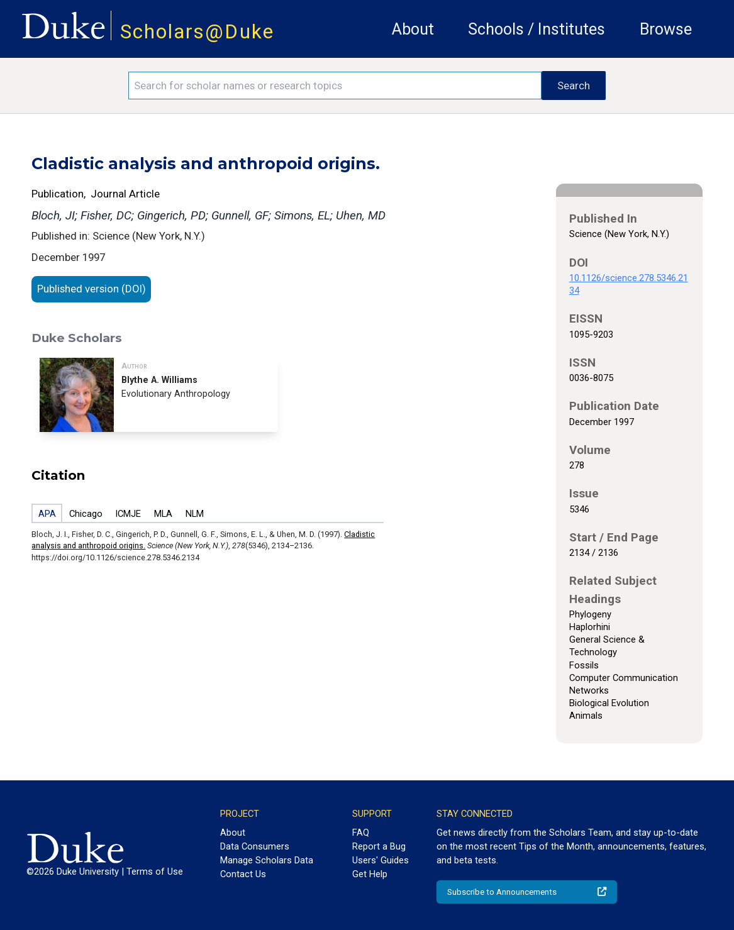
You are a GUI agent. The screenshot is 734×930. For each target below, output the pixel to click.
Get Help (369, 874)
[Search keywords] (334, 85)
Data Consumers (254, 846)
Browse (666, 29)
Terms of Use (154, 871)
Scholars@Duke (197, 31)
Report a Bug (379, 846)
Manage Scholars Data (266, 860)
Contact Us (243, 874)
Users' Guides (380, 860)
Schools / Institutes (536, 29)
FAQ (360, 832)
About (413, 29)
